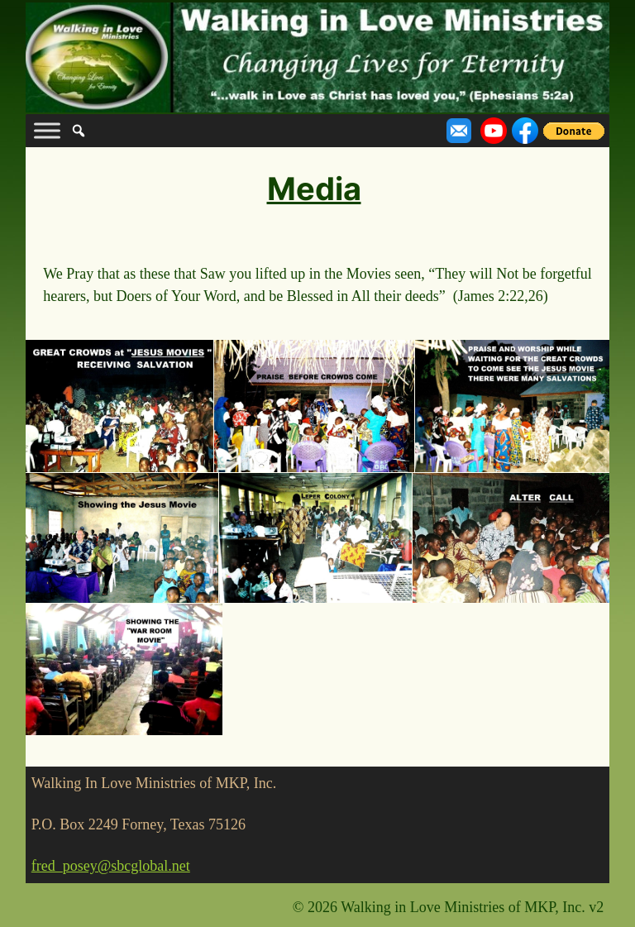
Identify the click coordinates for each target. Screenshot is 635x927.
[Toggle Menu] (47, 131)
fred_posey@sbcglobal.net (110, 866)
